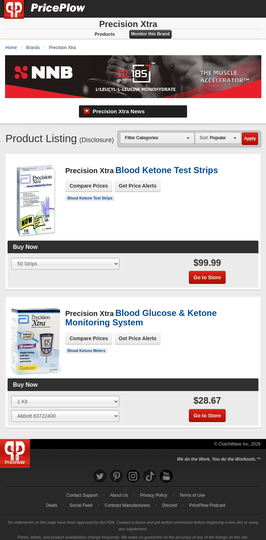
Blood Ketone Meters (86, 346)
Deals (51, 501)
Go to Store (207, 273)
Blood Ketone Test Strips (89, 194)
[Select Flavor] (65, 412)
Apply (250, 134)
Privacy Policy (153, 491)
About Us (119, 491)
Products (104, 34)
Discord (169, 501)
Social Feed (81, 501)
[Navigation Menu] (253, 8)
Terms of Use (192, 491)
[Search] (236, 8)
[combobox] (157, 134)
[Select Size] (65, 259)
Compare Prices (89, 182)
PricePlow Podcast (207, 501)
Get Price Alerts (138, 182)
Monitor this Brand (150, 33)
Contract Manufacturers (127, 501)
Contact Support (82, 491)
